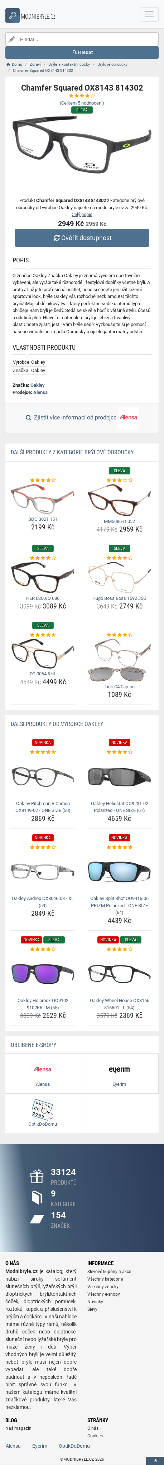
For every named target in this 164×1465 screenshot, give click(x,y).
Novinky (95, 1301)
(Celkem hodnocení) (82, 103)
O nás (92, 1428)
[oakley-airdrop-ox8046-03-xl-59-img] (42, 872)
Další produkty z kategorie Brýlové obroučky (72, 452)
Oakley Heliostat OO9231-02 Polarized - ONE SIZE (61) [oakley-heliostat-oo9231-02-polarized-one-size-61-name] (119, 807)
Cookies (95, 1435)
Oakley (37, 385)
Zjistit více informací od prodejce (82, 418)
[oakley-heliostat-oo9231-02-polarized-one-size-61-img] (119, 777)
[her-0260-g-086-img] (42, 577)
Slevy (92, 1309)
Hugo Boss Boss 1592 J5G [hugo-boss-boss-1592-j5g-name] (119, 598)
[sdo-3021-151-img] (42, 499)
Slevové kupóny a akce (109, 1271)
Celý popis (82, 214)
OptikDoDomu (74, 1446)
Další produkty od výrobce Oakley (57, 724)
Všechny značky (103, 1286)
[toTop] (155, 1461)
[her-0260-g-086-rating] (42, 558)
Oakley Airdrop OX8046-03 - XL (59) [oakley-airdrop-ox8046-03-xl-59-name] (43, 902)
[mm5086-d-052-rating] (119, 480)
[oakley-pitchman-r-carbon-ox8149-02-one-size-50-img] (42, 777)
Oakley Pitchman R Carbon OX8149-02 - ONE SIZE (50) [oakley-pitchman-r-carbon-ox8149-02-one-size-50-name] (43, 807)
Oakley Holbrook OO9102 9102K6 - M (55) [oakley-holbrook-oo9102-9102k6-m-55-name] (43, 1004)
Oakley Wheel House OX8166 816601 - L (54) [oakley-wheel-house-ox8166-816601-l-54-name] (119, 1004)
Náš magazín (18, 1428)
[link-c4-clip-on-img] (119, 660)
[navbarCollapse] (149, 14)
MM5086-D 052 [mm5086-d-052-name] (119, 521)
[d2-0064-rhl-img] (42, 654)
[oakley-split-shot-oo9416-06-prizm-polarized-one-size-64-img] (119, 872)
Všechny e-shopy (103, 1294)
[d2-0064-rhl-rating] (42, 635)
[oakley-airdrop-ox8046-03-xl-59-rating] (42, 847)
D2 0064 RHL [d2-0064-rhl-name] (43, 673)
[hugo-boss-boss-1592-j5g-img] (119, 577)
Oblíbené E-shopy (33, 1045)
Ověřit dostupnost (82, 238)
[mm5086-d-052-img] (119, 500)
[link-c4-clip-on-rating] (119, 635)
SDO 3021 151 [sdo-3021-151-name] (42, 519)
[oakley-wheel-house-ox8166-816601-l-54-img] (119, 974)
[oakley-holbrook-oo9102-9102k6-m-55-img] (42, 974)
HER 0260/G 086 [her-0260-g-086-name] (42, 598)
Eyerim (39, 1446)
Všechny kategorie (105, 1279)
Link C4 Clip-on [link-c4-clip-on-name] (120, 686)
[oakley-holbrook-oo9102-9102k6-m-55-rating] (42, 949)
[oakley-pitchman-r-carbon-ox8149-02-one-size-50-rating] (42, 752)
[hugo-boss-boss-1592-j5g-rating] (119, 558)
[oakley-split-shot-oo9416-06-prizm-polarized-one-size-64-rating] (119, 847)
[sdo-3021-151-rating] (42, 480)
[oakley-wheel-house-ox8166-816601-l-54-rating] (119, 949)
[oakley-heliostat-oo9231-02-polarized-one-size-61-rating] (119, 752)
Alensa (40, 392)
